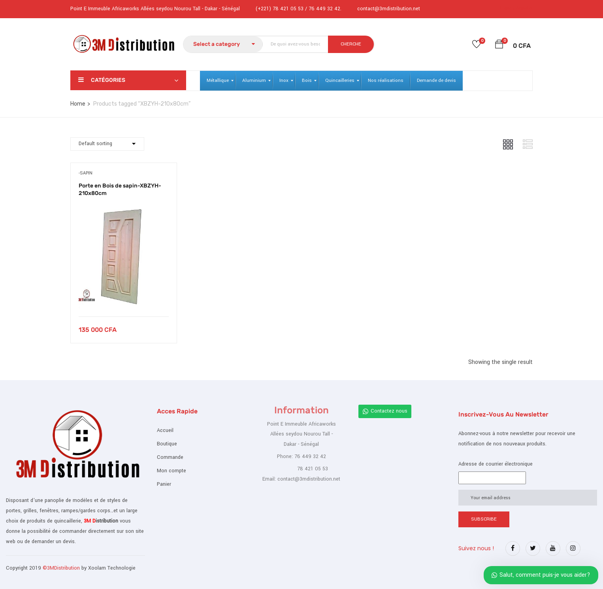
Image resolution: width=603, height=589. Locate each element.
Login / (507, 8)
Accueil (165, 430)
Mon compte (171, 470)
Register (524, 8)
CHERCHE (351, 44)
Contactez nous (384, 411)
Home (77, 103)
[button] (499, 46)
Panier (164, 484)
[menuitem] (218, 81)
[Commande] (107, 144)
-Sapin (85, 173)
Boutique (167, 443)
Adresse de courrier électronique (495, 464)
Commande (170, 457)
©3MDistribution (62, 568)
